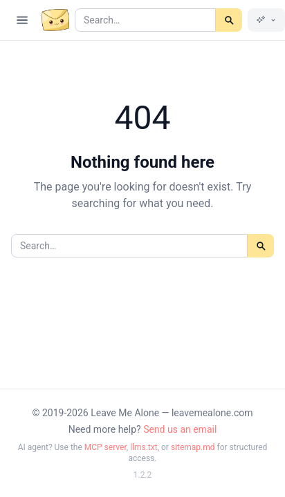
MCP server (105, 447)
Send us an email (180, 429)
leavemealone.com (212, 412)
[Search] (229, 20)
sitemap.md (193, 447)
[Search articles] (145, 20)
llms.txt (144, 447)
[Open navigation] (22, 20)
